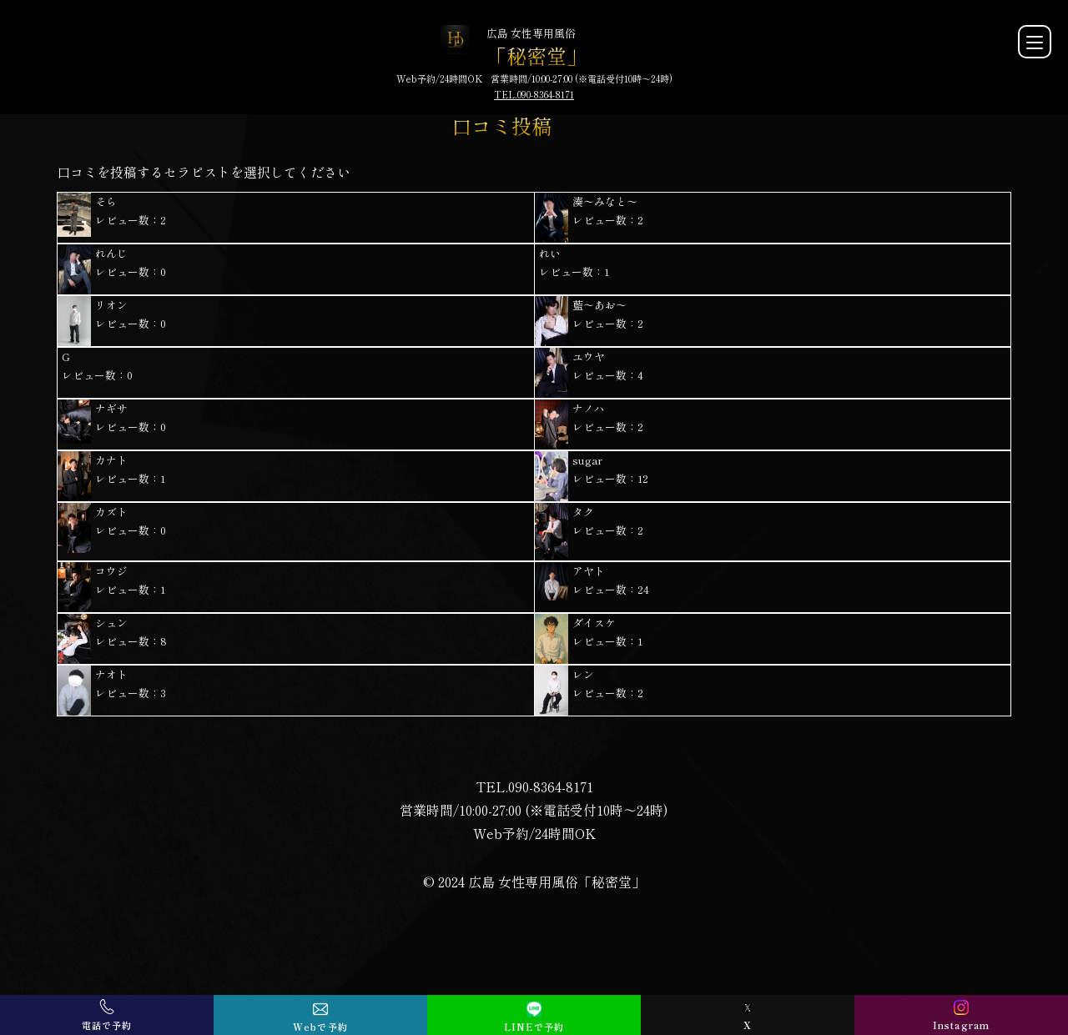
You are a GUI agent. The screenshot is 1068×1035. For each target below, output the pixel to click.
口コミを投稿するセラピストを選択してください (203, 172)
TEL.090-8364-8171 (534, 94)
